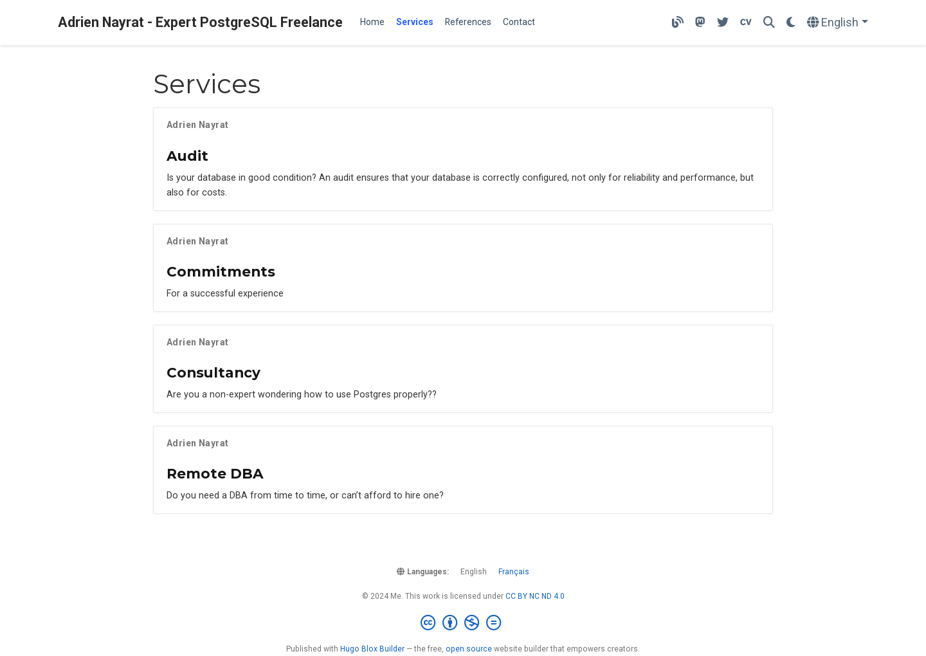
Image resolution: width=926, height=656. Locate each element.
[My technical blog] (678, 22)
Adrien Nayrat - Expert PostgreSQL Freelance (200, 22)
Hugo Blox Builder (372, 648)
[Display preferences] (790, 22)
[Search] (769, 22)
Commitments (221, 271)
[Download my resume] (746, 22)
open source (469, 648)
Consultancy (213, 372)
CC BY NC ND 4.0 (535, 596)
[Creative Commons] (463, 623)
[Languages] (837, 22)
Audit (187, 155)
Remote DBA (215, 473)
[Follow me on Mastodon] (700, 22)
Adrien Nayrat (197, 125)
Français (513, 571)
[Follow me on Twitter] (723, 22)
